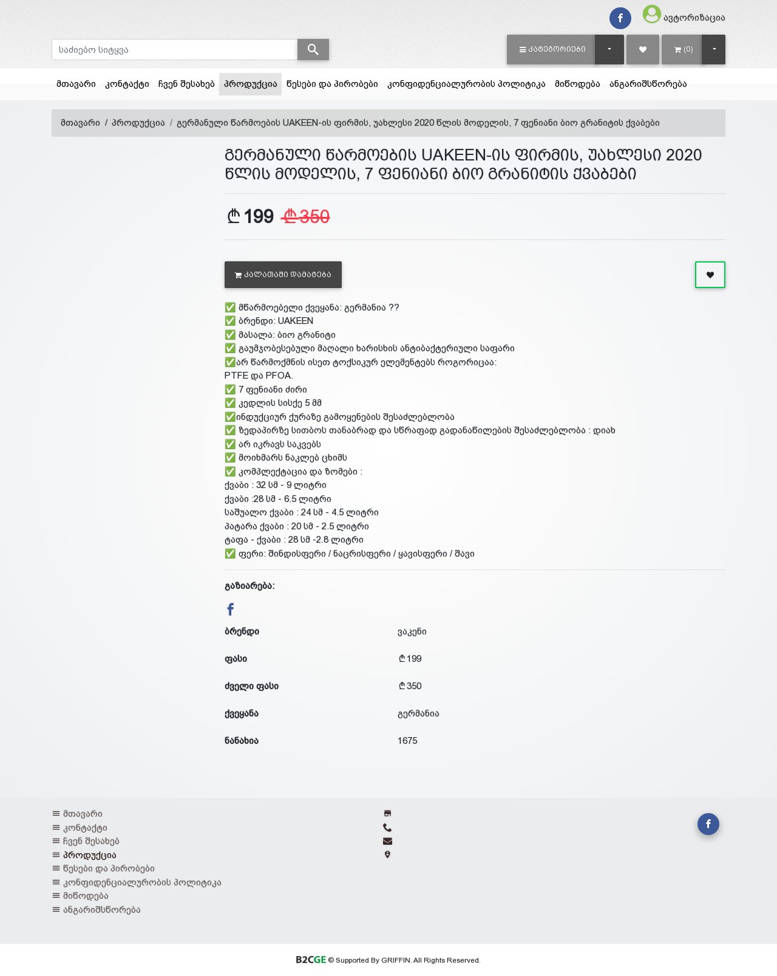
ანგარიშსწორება (648, 83)
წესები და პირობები (332, 83)
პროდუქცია (253, 83)
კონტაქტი (127, 83)
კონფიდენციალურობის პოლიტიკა (466, 83)
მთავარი (76, 83)
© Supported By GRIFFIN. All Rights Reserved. (388, 960)
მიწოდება (577, 83)
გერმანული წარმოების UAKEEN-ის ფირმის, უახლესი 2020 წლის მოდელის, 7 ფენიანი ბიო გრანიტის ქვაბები (418, 122)
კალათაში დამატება (283, 274)
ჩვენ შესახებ (186, 83)
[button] (553, 49)
